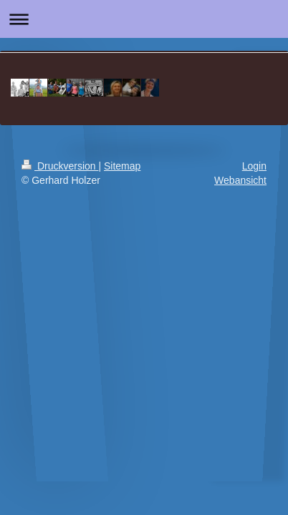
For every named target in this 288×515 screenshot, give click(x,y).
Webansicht (240, 180)
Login (254, 166)
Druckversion (59, 166)
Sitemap (122, 166)
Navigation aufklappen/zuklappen (144, 19)
